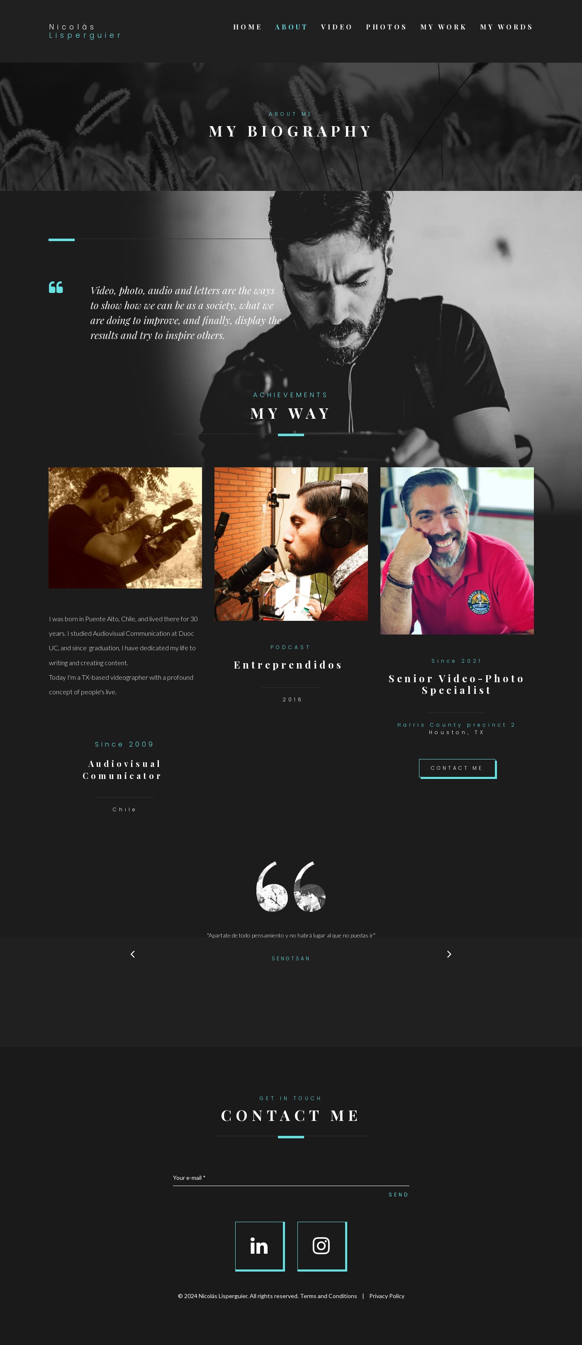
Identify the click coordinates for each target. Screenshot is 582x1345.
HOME (248, 27)
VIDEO (337, 27)
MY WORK (444, 27)
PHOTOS (387, 27)
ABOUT (292, 27)
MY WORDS (507, 27)
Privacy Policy (386, 1295)
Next (449, 953)
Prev (132, 953)
